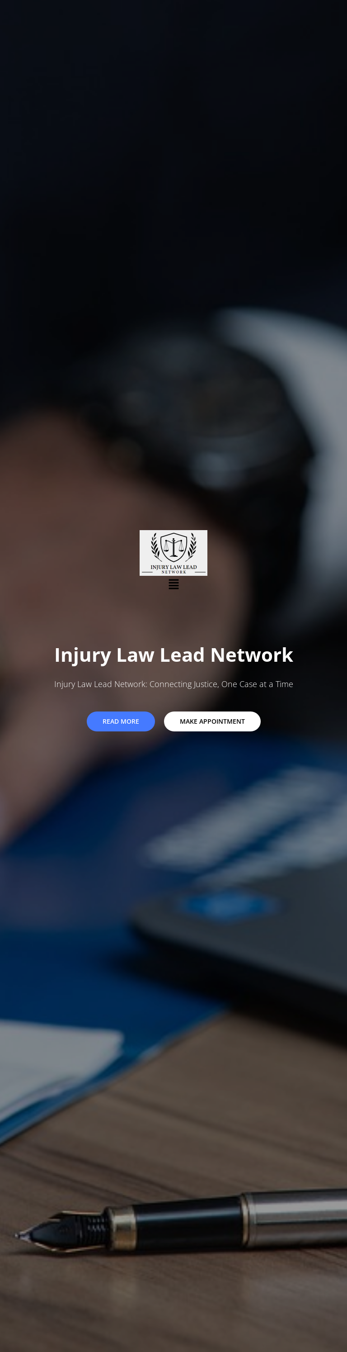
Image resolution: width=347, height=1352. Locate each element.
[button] (173, 584)
